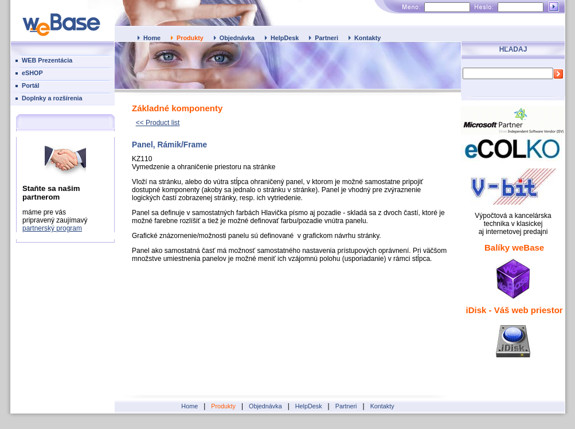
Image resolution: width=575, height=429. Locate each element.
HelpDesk (285, 37)
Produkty (190, 37)
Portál (31, 85)
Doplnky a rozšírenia (52, 98)
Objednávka (237, 37)
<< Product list (158, 123)
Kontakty (367, 37)
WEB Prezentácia (47, 60)
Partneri (326, 37)
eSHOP (32, 72)
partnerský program (52, 228)
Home (152, 37)
